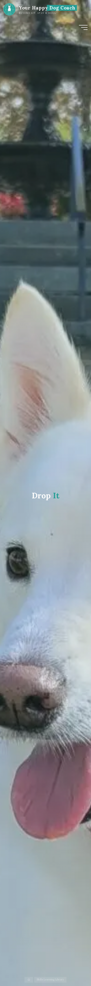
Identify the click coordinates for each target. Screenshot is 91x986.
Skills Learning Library (50, 979)
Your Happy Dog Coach (47, 8)
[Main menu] (83, 27)
